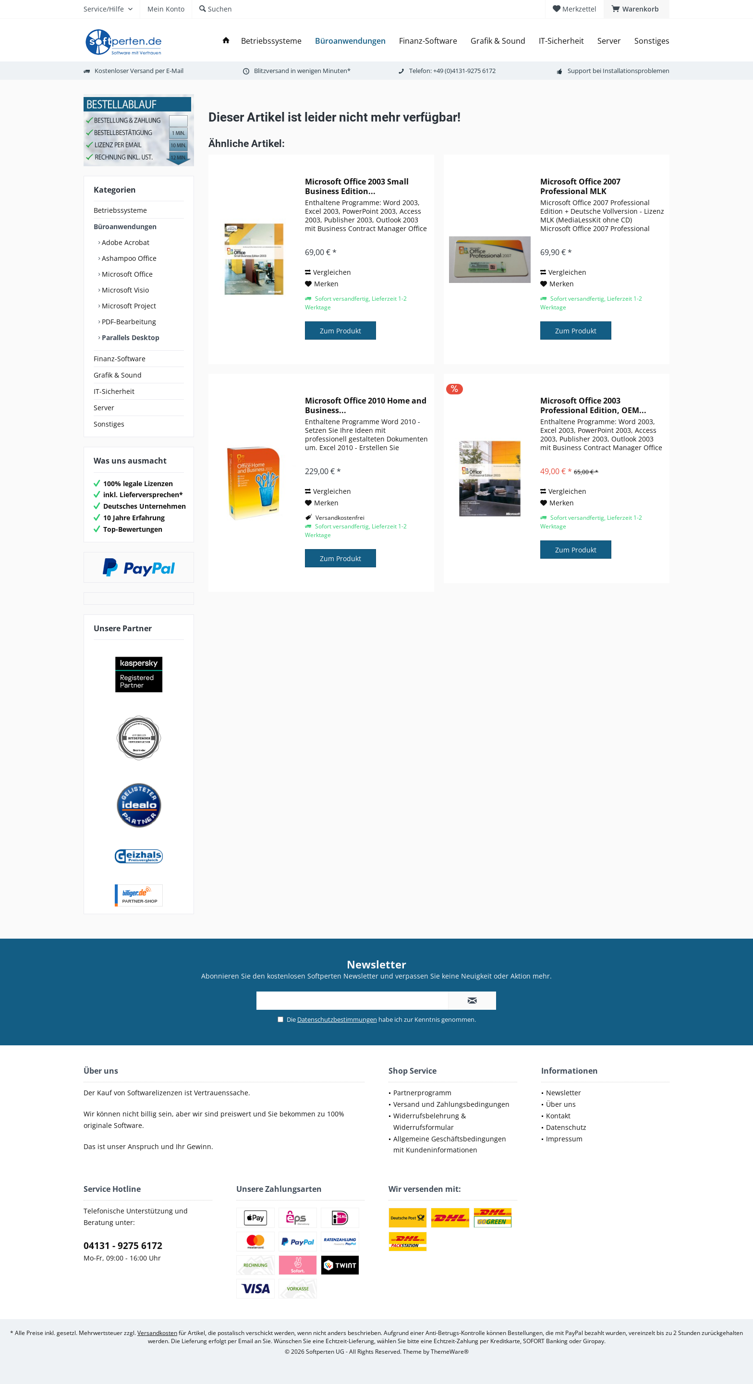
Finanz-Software (120, 358)
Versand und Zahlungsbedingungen (451, 1104)
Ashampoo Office (128, 258)
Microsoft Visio (124, 289)
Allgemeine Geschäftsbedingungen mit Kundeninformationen (449, 1144)
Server (104, 407)
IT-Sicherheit (114, 391)
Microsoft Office (126, 274)
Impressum (564, 1138)
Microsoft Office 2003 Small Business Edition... (357, 186)
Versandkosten (157, 1333)
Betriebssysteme (120, 210)
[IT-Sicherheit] (561, 41)
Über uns (561, 1104)
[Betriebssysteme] (271, 41)
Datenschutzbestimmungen (337, 1019)
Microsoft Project (128, 305)
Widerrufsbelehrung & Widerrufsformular (429, 1121)
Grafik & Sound (118, 375)
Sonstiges (109, 424)
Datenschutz (566, 1127)
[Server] (609, 41)
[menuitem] (636, 9)
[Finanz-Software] (428, 41)
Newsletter (563, 1092)
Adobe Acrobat (124, 242)
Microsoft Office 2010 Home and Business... (365, 405)
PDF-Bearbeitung (128, 321)
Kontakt (558, 1115)
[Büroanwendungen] (350, 41)
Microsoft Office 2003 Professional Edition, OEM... (593, 405)
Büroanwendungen (125, 226)
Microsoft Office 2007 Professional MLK (580, 186)
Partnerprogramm (422, 1092)
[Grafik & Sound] (498, 41)
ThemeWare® (450, 1351)
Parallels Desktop (129, 337)
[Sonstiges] (652, 41)
